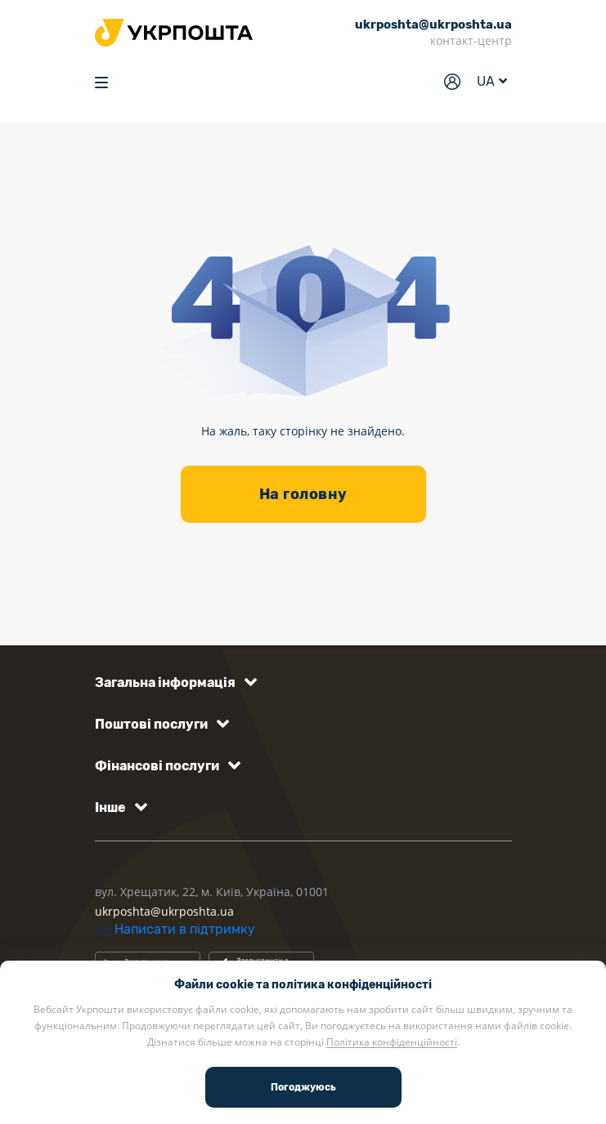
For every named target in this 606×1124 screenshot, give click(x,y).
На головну (303, 494)
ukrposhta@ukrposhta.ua (164, 911)
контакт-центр (471, 40)
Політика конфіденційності (391, 1042)
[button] (173, 682)
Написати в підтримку (175, 929)
